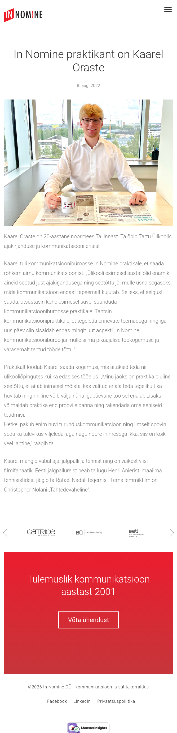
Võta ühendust (88, 620)
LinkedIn (82, 701)
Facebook (57, 701)
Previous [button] (5, 533)
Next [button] (172, 533)
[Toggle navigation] (171, 10)
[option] (41, 532)
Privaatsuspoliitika (116, 701)
